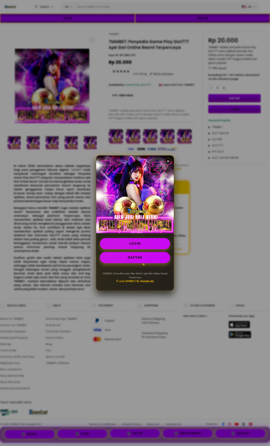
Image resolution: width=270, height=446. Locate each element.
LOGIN (135, 243)
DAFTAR (135, 257)
